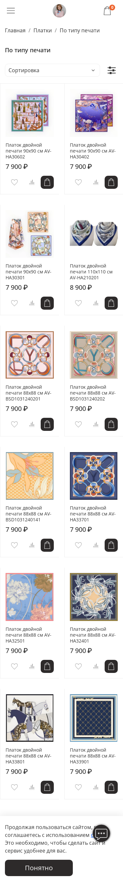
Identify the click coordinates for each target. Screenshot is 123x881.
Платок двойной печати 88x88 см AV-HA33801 (28, 756)
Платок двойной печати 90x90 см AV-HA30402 (93, 151)
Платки (42, 30)
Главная (15, 30)
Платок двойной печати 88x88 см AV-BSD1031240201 (28, 393)
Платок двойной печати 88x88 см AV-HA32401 (93, 635)
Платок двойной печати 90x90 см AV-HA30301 (28, 272)
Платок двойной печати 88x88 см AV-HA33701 (93, 514)
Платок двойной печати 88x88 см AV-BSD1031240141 (28, 514)
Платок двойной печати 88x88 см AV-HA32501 (28, 635)
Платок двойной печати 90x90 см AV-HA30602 (28, 151)
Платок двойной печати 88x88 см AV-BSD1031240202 (93, 393)
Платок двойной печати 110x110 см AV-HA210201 (91, 272)
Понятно (39, 867)
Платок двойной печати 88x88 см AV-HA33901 (93, 756)
